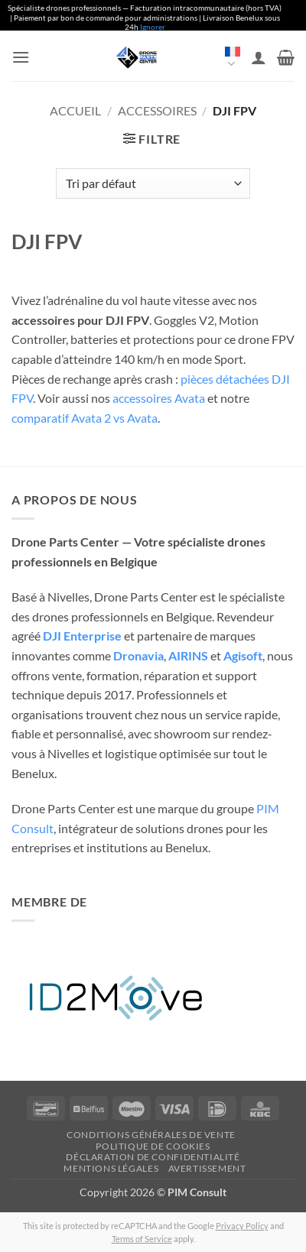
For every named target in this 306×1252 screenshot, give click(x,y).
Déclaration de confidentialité (152, 1157)
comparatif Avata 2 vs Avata (84, 417)
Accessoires (157, 110)
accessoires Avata (158, 398)
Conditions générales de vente (151, 1134)
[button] (20, 57)
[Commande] (153, 183)
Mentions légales (110, 1168)
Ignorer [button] (152, 26)
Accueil (75, 110)
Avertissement (207, 1168)
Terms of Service (142, 1239)
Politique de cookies (153, 1146)
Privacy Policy (242, 1226)
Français (232, 58)
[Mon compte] (258, 57)
